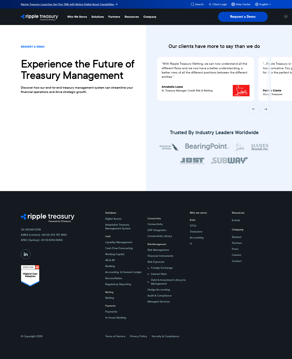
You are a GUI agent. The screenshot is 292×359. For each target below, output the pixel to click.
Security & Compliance (165, 336)
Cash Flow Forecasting (119, 248)
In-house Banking (115, 317)
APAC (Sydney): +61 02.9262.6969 (42, 240)
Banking (110, 266)
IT (191, 243)
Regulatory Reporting (118, 284)
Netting (109, 297)
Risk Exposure (155, 261)
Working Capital (114, 254)
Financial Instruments (160, 255)
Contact (237, 261)
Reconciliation (113, 278)
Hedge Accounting (158, 289)
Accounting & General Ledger (123, 272)
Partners (237, 243)
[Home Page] (39, 17)
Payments (111, 311)
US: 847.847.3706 (31, 229)
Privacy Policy (138, 336)
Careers (236, 255)
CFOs (193, 225)
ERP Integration (156, 230)
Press (235, 249)
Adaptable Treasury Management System (118, 226)
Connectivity (155, 224)
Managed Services (158, 301)
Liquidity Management (118, 242)
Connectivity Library (159, 236)
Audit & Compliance (159, 295)
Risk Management (158, 250)
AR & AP (110, 260)
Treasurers (196, 231)
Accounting (196, 237)
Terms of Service (115, 336)
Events (236, 220)
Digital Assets (113, 218)
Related (236, 237)
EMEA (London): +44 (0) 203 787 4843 (44, 234)
